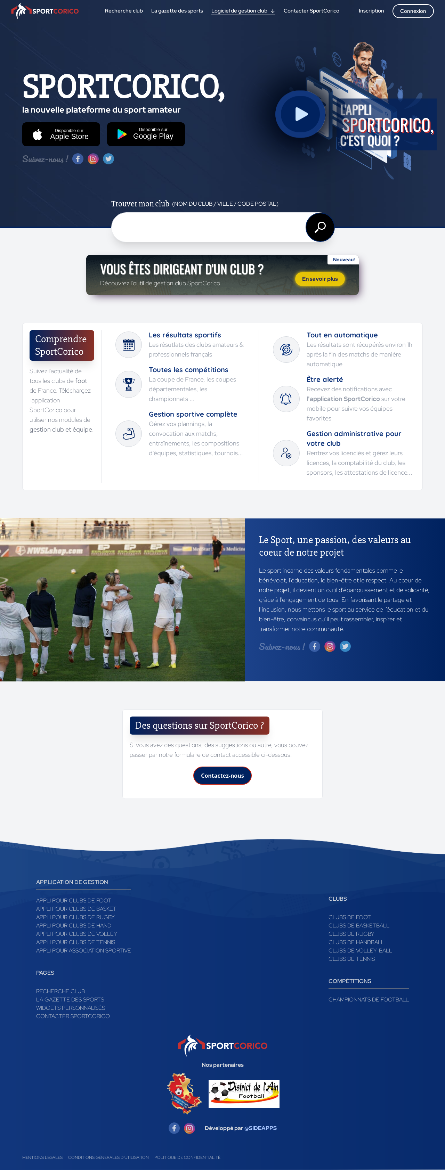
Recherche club (60, 991)
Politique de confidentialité (187, 1157)
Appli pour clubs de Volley (76, 934)
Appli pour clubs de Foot (73, 900)
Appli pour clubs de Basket (76, 909)
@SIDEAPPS (260, 1128)
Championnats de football (369, 999)
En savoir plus (320, 279)
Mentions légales (42, 1157)
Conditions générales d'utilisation (108, 1157)
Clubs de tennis (352, 959)
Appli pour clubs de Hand (73, 925)
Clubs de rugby (351, 934)
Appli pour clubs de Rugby (75, 917)
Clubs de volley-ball (360, 950)
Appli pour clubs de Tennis (75, 942)
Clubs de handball (356, 942)
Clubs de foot (350, 917)
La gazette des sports (70, 999)
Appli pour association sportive (83, 950)
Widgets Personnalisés (70, 1008)
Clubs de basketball (359, 925)
